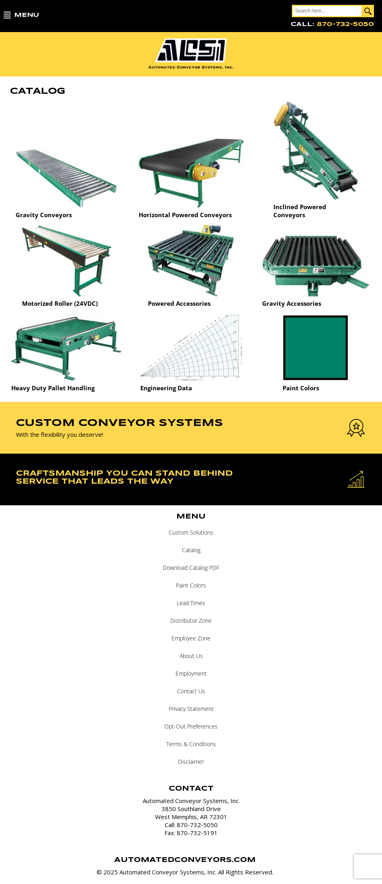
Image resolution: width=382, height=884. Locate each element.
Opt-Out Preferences (191, 726)
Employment (191, 673)
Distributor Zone (191, 620)
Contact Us (191, 691)
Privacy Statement (191, 708)
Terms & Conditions (191, 744)
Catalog (191, 550)
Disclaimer (191, 761)
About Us (191, 656)
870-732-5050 (345, 24)
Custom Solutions (191, 532)
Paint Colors (191, 585)
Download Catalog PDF (191, 567)
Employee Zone (191, 638)
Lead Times (191, 603)
